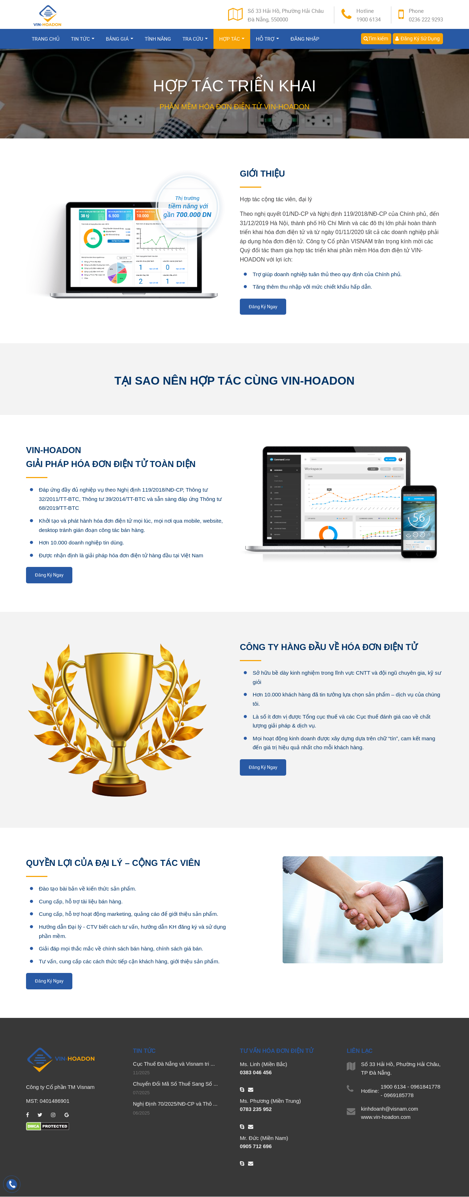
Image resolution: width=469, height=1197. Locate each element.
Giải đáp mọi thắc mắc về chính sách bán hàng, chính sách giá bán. (125, 948)
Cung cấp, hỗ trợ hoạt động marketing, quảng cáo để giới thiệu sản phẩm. (133, 914)
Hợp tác (231, 42)
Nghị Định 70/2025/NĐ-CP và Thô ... (176, 1105)
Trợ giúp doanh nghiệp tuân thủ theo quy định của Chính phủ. (331, 274)
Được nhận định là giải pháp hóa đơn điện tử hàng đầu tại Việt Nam (125, 555)
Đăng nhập (304, 42)
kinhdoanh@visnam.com (390, 1109)
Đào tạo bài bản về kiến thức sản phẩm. (89, 889)
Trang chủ (46, 42)
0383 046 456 (256, 1073)
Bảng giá (119, 42)
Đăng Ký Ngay (263, 306)
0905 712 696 (256, 1147)
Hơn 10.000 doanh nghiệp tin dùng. (83, 542)
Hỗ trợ (267, 42)
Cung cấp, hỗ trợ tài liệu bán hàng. (83, 901)
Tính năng (158, 42)
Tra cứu (195, 42)
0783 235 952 (256, 1110)
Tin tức (82, 42)
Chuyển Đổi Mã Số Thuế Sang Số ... (176, 1084)
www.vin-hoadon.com (386, 1118)
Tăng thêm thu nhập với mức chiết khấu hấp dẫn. (315, 287)
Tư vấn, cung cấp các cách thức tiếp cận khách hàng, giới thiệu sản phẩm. (133, 961)
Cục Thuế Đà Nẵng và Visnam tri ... (175, 1064)
